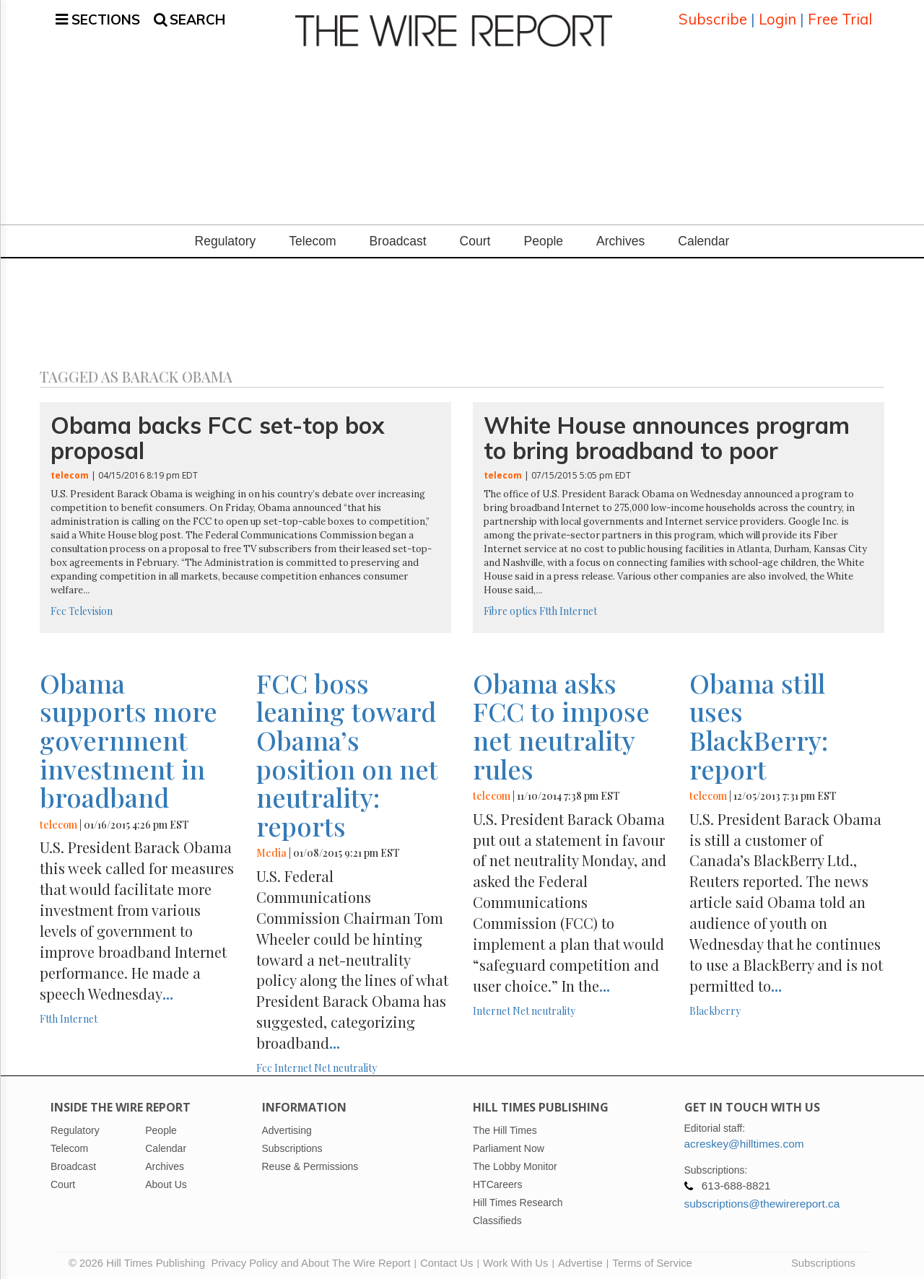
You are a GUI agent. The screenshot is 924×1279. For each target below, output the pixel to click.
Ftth (548, 609)
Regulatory (225, 239)
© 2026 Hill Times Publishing (140, 1261)
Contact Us (446, 1261)
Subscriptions (823, 1261)
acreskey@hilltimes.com (744, 1141)
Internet (578, 609)
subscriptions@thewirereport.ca (762, 1201)
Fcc (58, 609)
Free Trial (840, 18)
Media (271, 850)
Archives (620, 239)
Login (777, 18)
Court (475, 239)
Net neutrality (345, 1066)
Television (91, 609)
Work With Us (515, 1261)
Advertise (580, 1261)
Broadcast (398, 239)
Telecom (312, 239)
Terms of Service (652, 1261)
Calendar (703, 239)
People (543, 239)
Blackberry (715, 1009)
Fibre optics (510, 609)
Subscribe (713, 18)
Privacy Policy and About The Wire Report (310, 1261)
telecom (70, 473)
